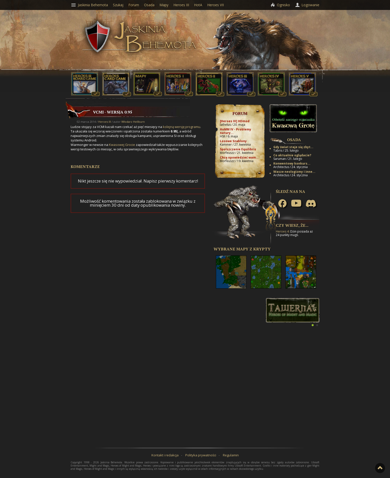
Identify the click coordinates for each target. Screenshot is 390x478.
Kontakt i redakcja (165, 455)
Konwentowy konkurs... (291, 163)
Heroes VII (215, 4)
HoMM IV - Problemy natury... (235, 131)
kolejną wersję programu (181, 126)
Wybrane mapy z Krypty (242, 249)
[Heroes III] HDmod (234, 121)
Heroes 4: (283, 231)
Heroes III (104, 121)
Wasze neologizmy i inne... (294, 172)
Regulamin (231, 455)
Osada (294, 139)
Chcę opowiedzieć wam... (239, 157)
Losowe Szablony (233, 141)
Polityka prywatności (200, 455)
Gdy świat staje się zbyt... (293, 147)
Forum (240, 113)
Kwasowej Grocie (122, 144)
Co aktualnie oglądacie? (292, 155)
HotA (198, 4)
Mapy (163, 4)
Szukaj (118, 4)
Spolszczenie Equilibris (238, 149)
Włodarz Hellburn (133, 121)
